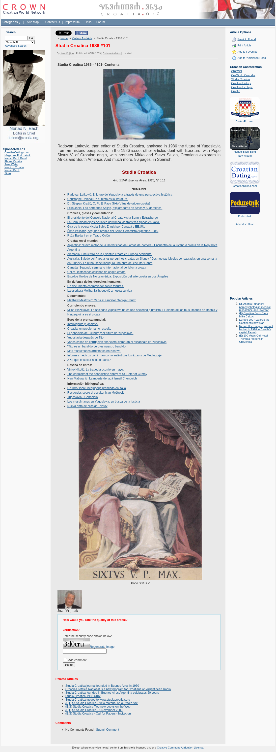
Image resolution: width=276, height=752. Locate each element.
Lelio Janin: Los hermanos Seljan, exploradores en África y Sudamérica (115, 208)
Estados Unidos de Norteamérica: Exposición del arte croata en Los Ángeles (117, 276)
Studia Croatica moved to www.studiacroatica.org (97, 699)
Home (64, 38)
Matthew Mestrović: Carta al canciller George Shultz (101, 300)
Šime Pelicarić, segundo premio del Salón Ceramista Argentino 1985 (113, 231)
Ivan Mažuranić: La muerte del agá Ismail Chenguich (102, 378)
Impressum (72, 22)
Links (87, 22)
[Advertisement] (245, 265)
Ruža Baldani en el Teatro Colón (89, 235)
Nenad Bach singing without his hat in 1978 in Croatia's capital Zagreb (256, 329)
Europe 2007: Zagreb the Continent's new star (254, 321)
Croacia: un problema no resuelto (89, 328)
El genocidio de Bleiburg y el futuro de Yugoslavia (100, 333)
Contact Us (52, 22)
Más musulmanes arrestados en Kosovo (94, 351)
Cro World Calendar (243, 75)
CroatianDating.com (16, 152)
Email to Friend (247, 39)
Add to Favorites (247, 51)
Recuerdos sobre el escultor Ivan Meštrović (95, 392)
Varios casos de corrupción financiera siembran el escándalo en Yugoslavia (116, 342)
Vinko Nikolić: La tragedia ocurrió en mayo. (95, 369)
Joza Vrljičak (67, 53)
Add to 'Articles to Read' (252, 57)
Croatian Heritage (241, 87)
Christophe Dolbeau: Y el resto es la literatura (97, 199)
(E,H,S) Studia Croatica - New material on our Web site (101, 703)
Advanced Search (16, 45)
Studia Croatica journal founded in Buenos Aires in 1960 (102, 685)
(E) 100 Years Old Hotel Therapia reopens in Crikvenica (253, 338)
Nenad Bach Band (15, 158)
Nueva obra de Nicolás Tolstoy (87, 406)
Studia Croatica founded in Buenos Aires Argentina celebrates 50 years (112, 692)
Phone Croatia (13, 161)
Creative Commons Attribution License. (180, 747)
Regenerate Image (102, 647)
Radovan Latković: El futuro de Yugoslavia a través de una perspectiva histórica (119, 194)
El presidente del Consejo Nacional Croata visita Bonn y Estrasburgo (112, 217)
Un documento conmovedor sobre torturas (95, 286)
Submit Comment (107, 729)
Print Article (244, 45)
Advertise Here (245, 224)
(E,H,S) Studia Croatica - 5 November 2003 (94, 710)
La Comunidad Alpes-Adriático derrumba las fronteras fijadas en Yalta (113, 222)
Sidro (7, 173)
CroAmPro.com (245, 121)
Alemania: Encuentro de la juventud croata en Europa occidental (109, 254)
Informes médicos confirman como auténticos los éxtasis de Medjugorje (115, 355)
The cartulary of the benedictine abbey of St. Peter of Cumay (107, 374)
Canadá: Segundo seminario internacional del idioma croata (106, 267)
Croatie (235, 91)
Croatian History (241, 83)
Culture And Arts (82, 38)
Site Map (33, 22)
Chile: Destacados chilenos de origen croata (96, 272)
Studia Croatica (240, 79)
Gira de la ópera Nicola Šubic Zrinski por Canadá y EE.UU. (106, 226)
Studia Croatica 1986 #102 (83, 696)
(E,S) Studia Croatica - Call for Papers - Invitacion (98, 713)
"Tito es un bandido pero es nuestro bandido (96, 346)
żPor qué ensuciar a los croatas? (89, 360)
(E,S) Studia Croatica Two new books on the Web (98, 706)
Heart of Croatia (14, 167)
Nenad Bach (12, 170)
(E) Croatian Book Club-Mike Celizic (253, 315)
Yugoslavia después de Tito (85, 337)
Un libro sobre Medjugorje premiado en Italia (96, 388)
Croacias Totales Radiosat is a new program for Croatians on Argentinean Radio (118, 689)
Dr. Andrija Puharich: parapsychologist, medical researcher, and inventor (255, 306)
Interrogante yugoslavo (82, 324)
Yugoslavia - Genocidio (82, 397)
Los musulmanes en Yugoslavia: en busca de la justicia (103, 401)
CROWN (236, 71)
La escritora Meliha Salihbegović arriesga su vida (100, 290)
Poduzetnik (244, 216)
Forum (100, 22)
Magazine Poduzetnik (17, 155)
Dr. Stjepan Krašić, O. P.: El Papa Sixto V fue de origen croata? (109, 203)
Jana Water (11, 164)
